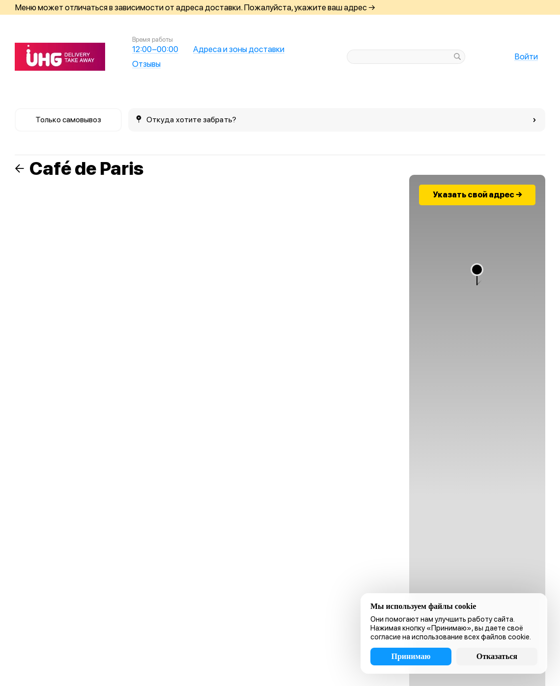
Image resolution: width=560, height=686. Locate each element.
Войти (526, 56)
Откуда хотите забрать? (336, 119)
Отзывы (146, 64)
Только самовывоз (68, 119)
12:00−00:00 (155, 49)
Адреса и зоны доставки (238, 49)
